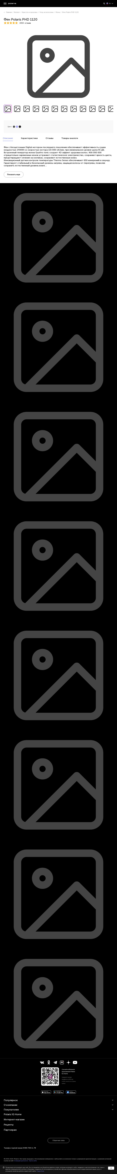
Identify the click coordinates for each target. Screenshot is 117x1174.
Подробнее (40, 1171)
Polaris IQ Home (13, 1114)
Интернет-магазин (14, 1119)
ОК (111, 1168)
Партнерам (10, 1129)
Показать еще (13, 174)
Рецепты (9, 1124)
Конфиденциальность (21, 1161)
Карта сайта (33, 1161)
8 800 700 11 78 (29, 1148)
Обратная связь (58, 1140)
